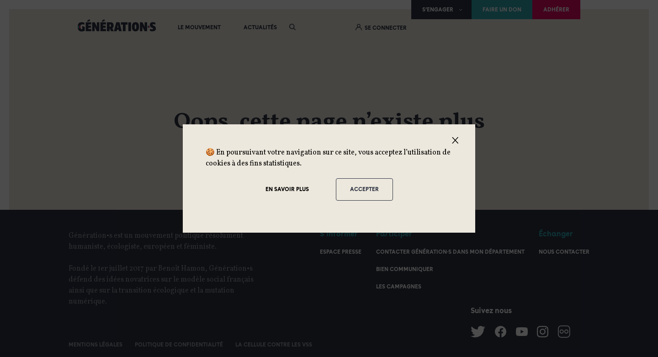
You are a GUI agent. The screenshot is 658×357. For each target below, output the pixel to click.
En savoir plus (287, 189)
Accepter (364, 189)
